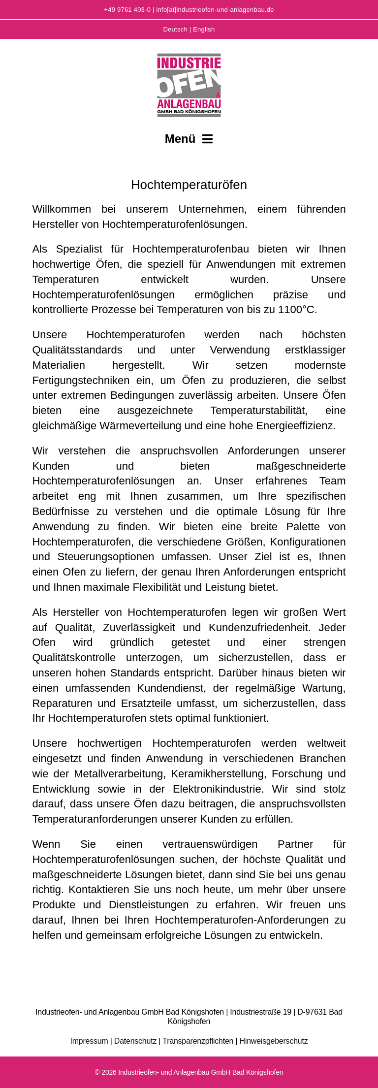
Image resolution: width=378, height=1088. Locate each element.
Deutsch (175, 29)
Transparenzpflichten (197, 1041)
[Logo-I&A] (189, 52)
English (204, 29)
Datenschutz (135, 1041)
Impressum (89, 1041)
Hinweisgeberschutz (274, 1041)
